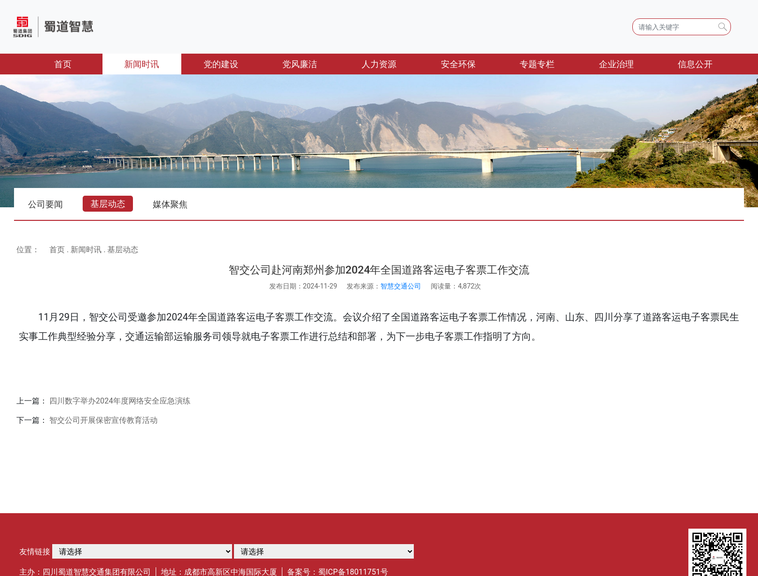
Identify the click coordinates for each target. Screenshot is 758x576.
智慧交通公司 (400, 286)
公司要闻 (45, 204)
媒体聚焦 (170, 204)
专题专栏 (537, 64)
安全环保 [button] (458, 64)
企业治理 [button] (616, 64)
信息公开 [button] (695, 64)
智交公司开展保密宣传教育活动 (103, 420)
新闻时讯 (86, 249)
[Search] (681, 26)
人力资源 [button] (379, 64)
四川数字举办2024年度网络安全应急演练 (119, 400)
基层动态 (107, 204)
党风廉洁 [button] (299, 64)
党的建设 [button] (221, 64)
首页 (78, 63)
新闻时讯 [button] (141, 64)
